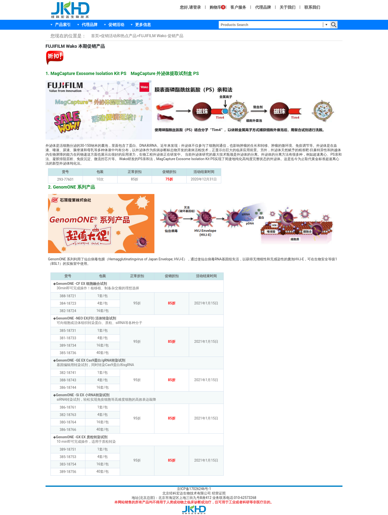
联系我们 (312, 7)
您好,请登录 (190, 7)
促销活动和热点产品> (120, 35)
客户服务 (238, 7)
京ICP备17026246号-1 (194, 489)
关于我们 (287, 7)
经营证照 (219, 493)
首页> (96, 35)
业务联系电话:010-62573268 (234, 498)
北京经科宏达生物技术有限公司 (186, 493)
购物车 (215, 7)
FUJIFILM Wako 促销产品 (161, 35)
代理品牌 (263, 7)
